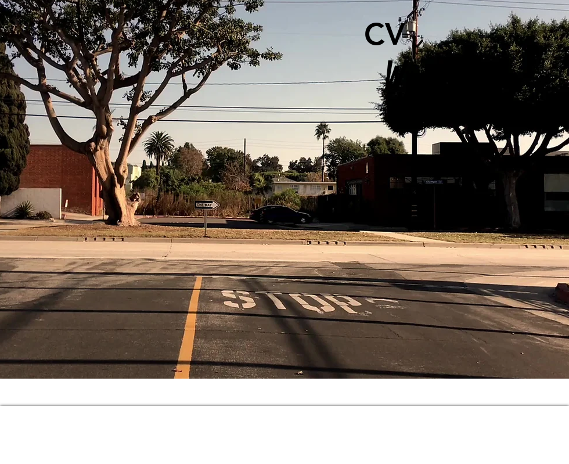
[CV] (384, 34)
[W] (390, 79)
